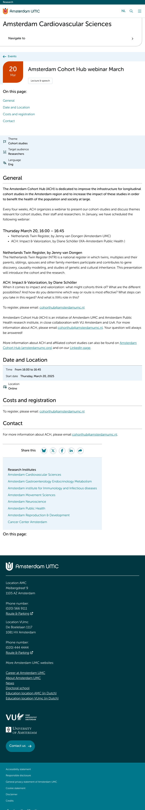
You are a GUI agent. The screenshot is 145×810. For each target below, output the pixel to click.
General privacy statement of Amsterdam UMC (31, 782)
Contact (9, 121)
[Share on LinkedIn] (71, 451)
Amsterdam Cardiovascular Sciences (34, 475)
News (10, 683)
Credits (9, 801)
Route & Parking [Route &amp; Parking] (17, 613)
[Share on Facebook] (62, 451)
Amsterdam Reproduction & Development (39, 515)
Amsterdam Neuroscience (27, 501)
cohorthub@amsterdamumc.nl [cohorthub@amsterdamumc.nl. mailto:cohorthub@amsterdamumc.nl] (62, 307)
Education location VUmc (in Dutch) (32, 698)
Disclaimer (11, 794)
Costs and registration (19, 114)
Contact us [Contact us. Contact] (17, 746)
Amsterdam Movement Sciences (31, 495)
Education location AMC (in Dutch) (31, 693)
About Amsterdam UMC (23, 678)
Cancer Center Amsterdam (27, 522)
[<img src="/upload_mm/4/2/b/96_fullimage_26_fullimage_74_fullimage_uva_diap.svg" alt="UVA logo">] (21, 730)
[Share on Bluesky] (44, 451)
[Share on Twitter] (53, 451)
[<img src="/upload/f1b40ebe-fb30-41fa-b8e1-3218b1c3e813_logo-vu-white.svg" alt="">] (21, 716)
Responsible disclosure (18, 775)
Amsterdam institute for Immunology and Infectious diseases (52, 488)
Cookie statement (15, 788)
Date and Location (16, 107)
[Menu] (139, 11)
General (8, 101)
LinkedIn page (80, 348)
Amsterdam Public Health (26, 508)
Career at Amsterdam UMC (25, 673)
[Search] (131, 11)
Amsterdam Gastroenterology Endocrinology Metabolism (50, 481)
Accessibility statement (18, 769)
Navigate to (16, 38)
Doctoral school (18, 688)
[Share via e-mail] (80, 451)
